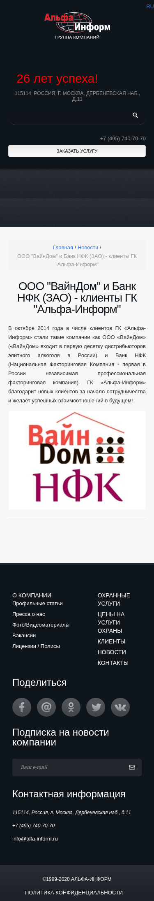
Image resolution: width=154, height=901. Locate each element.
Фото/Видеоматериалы (40, 625)
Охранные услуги (114, 599)
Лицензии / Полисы (36, 646)
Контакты (113, 662)
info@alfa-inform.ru (35, 839)
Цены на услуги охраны (111, 622)
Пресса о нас (28, 614)
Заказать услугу (77, 151)
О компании (31, 595)
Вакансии (24, 635)
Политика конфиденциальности (74, 892)
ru (150, 6)
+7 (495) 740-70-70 (123, 138)
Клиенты (112, 641)
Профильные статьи (37, 603)
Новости (112, 652)
